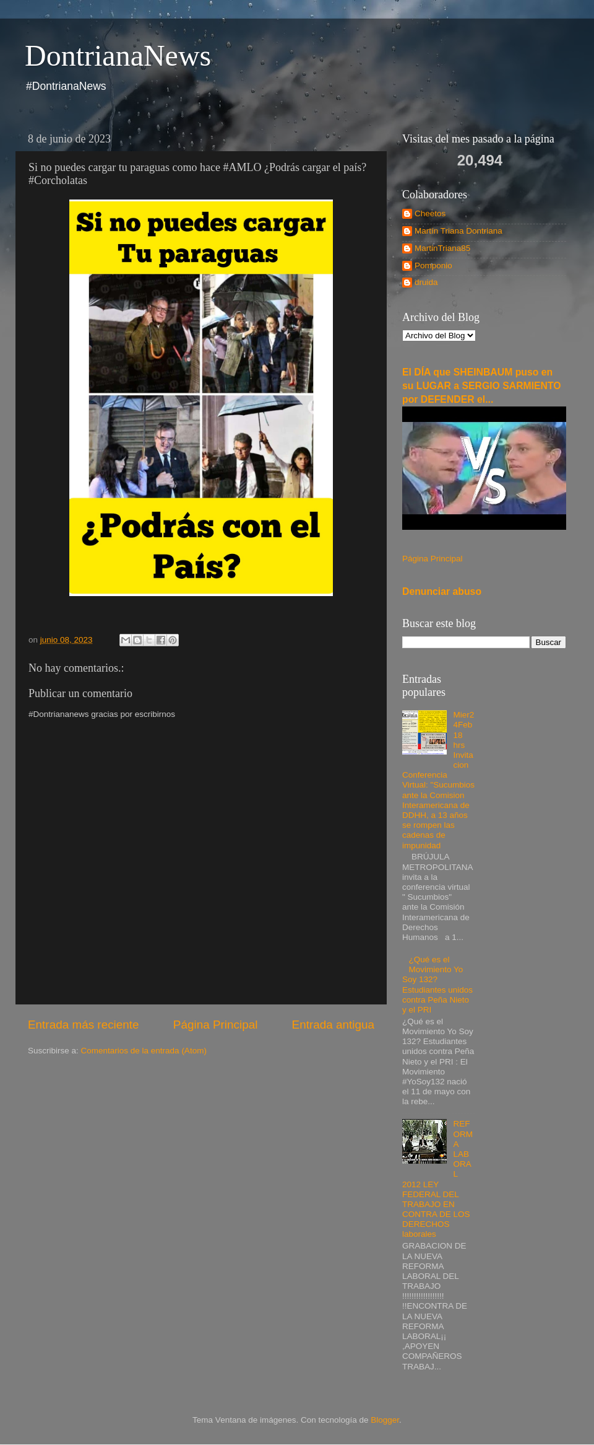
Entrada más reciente (83, 1024)
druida (426, 282)
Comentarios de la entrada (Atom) (144, 1050)
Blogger (385, 1420)
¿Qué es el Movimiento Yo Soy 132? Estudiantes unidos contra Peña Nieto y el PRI (437, 984)
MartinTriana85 (442, 248)
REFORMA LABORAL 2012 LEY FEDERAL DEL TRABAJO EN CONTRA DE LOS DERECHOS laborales (437, 1179)
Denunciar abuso (441, 591)
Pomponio (433, 265)
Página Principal (215, 1024)
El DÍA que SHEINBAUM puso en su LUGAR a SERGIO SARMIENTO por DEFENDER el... (481, 386)
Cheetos (430, 213)
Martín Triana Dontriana (458, 230)
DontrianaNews (118, 55)
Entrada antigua (333, 1024)
